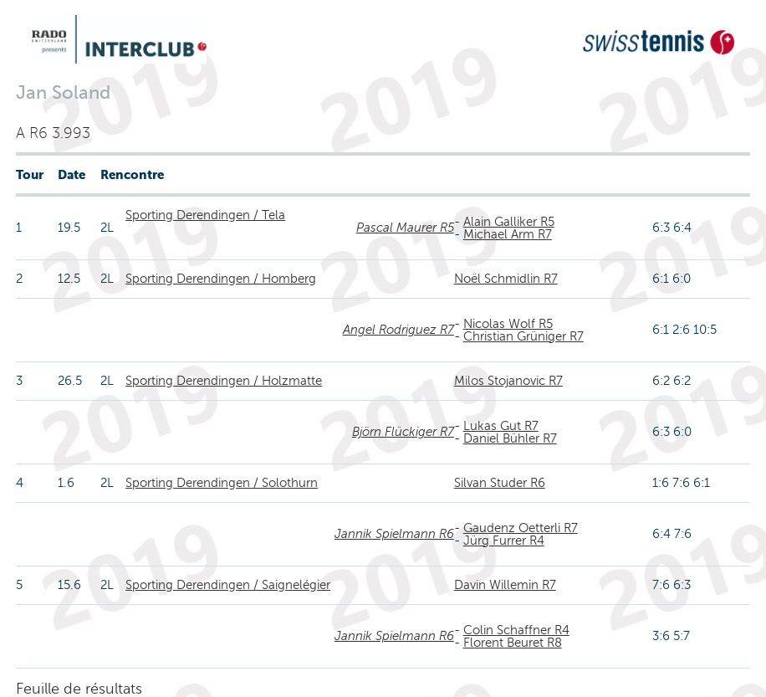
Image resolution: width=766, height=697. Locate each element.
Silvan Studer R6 (499, 482)
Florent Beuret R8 (512, 642)
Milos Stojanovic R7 (508, 380)
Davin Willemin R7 (505, 585)
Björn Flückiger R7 (403, 431)
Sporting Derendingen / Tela (205, 215)
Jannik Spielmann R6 (394, 534)
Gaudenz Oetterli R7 (520, 528)
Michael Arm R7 (507, 234)
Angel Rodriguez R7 (398, 329)
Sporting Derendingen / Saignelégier (227, 585)
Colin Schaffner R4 (516, 630)
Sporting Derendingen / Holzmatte (223, 380)
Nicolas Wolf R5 (508, 324)
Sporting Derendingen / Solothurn (221, 482)
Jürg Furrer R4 (503, 540)
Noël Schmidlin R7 (506, 278)
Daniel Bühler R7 (510, 438)
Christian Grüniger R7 (523, 336)
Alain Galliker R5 (508, 221)
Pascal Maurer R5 (405, 227)
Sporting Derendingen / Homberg (220, 278)
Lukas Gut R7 (501, 426)
